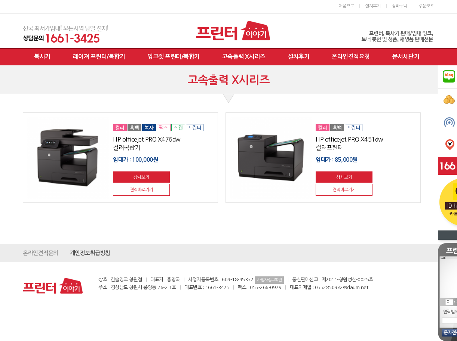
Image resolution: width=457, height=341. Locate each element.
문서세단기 (406, 56)
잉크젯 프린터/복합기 (173, 56)
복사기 (42, 56)
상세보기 (141, 177)
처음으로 (346, 6)
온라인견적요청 (351, 56)
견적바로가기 (141, 189)
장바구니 (400, 6)
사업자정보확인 (269, 280)
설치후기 (373, 6)
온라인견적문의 (40, 253)
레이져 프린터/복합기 (99, 56)
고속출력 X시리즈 (244, 56)
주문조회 (426, 6)
